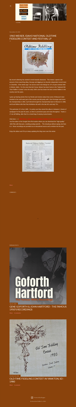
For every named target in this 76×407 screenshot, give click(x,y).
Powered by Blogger (38, 397)
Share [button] (11, 185)
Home (18, 22)
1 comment (17, 385)
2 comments (17, 313)
